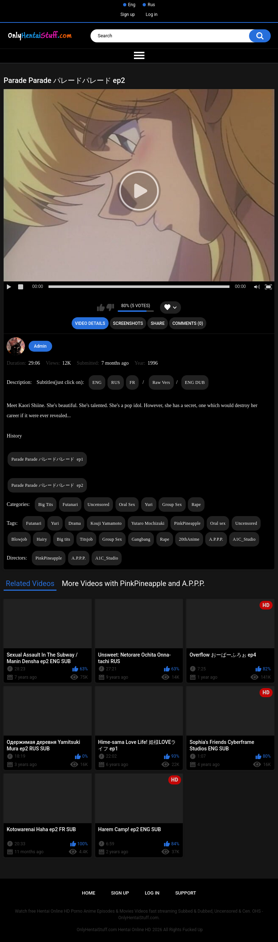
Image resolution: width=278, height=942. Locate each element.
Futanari (70, 504)
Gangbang (141, 539)
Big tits (63, 539)
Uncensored (98, 504)
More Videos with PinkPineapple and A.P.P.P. (133, 583)
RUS (115, 382)
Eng (131, 4)
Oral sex (218, 523)
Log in (152, 14)
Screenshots (128, 323)
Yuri (149, 504)
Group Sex (172, 504)
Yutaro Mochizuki (148, 523)
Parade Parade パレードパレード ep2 (47, 485)
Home (88, 893)
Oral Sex (127, 504)
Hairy (42, 539)
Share (158, 323)
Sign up (128, 14)
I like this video (101, 307)
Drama (74, 523)
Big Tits (45, 504)
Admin (40, 346)
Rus (151, 4)
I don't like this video (110, 307)
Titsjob (86, 539)
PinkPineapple (187, 523)
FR (132, 382)
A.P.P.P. (216, 539)
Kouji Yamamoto (106, 523)
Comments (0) (187, 323)
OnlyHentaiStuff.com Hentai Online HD (114, 929)
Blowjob (19, 539)
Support (185, 893)
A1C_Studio (244, 539)
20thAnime (189, 539)
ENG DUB (195, 382)
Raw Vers (161, 382)
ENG (97, 382)
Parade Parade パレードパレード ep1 (47, 459)
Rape (196, 504)
